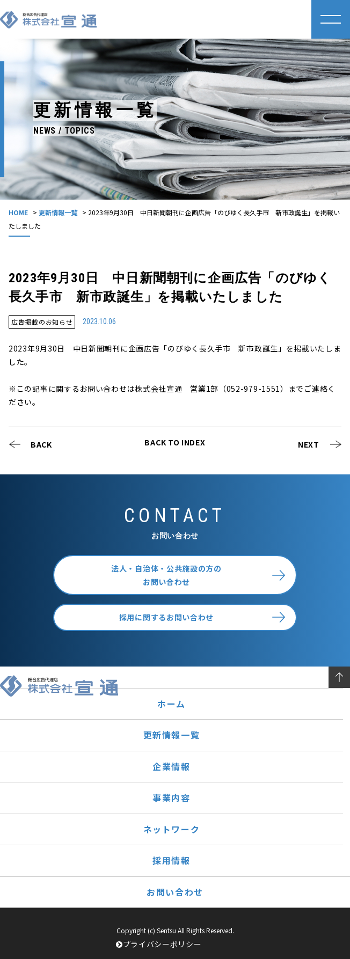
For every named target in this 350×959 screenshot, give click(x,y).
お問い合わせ (175, 891)
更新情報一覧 (58, 212)
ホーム (171, 703)
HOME (18, 212)
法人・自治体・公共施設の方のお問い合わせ (166, 575)
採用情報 (171, 860)
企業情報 (171, 766)
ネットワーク (171, 829)
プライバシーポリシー (159, 944)
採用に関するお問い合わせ (166, 617)
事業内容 (171, 797)
